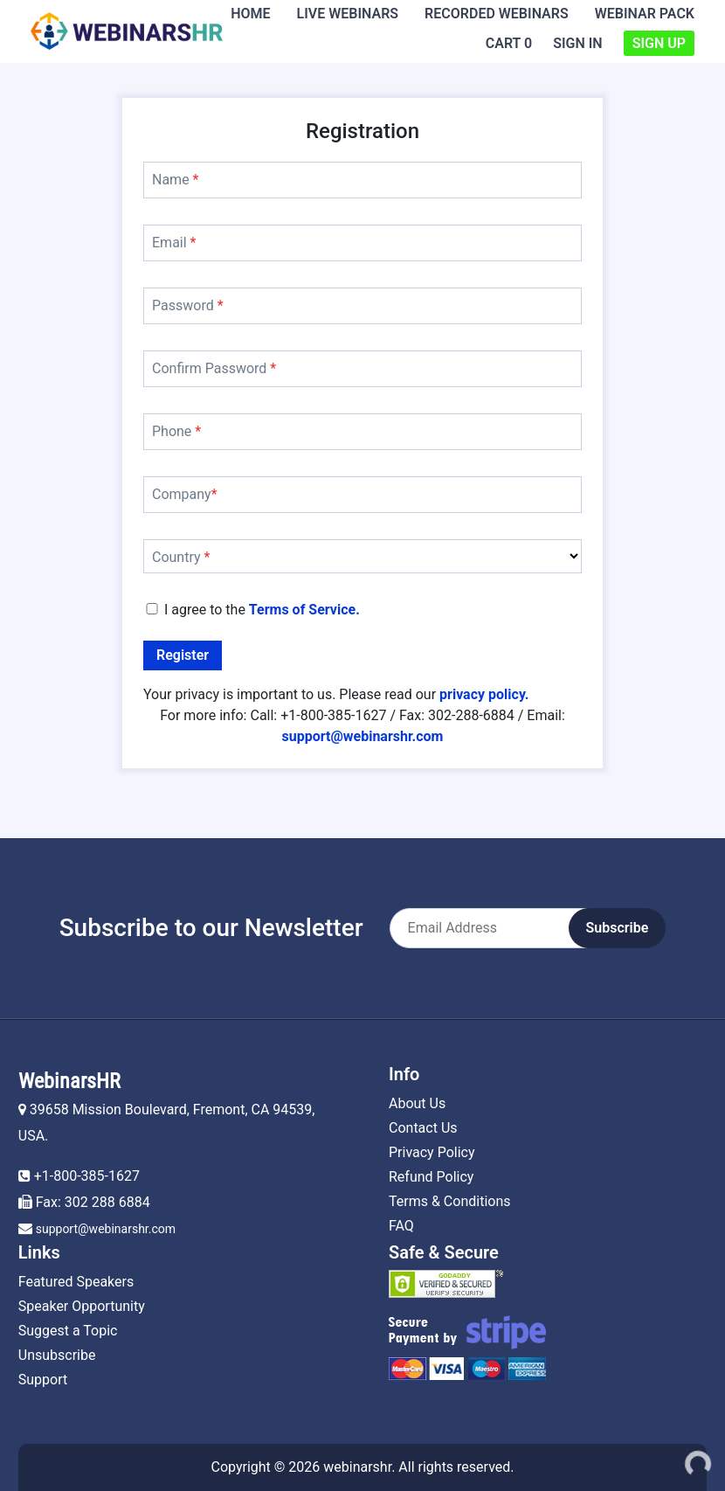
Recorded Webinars (497, 13)
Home (250, 13)
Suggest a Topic (68, 1330)
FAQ (401, 1225)
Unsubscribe (57, 1355)
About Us (417, 1103)
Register (182, 655)
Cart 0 (509, 43)
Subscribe (617, 927)
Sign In (578, 43)
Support (42, 1379)
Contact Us (423, 1128)
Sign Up (659, 43)
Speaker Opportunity (81, 1306)
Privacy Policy (432, 1152)
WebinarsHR (69, 1081)
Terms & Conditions (450, 1201)
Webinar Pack (644, 13)
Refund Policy (431, 1177)
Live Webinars (348, 13)
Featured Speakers (76, 1281)
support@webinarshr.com (106, 1229)
